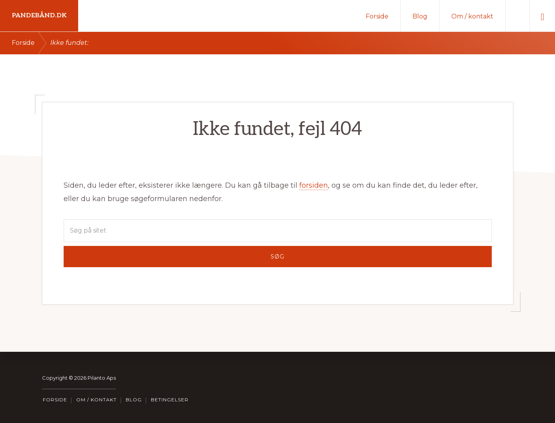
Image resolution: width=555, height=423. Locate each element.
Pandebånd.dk (39, 15)
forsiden (313, 185)
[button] (542, 15)
